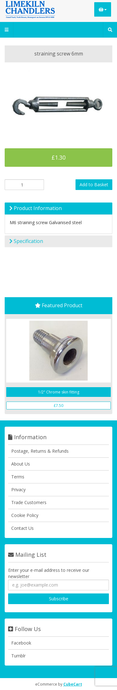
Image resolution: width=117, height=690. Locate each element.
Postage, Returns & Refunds (40, 451)
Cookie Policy (24, 515)
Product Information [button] (35, 208)
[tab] (58, 208)
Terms (17, 477)
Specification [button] (26, 241)
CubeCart (72, 684)
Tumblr (18, 656)
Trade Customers (28, 502)
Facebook (21, 643)
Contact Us (22, 528)
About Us (20, 464)
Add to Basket (94, 184)
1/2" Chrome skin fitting (58, 392)
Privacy (18, 489)
